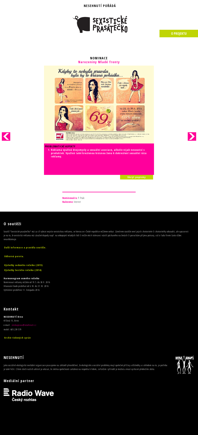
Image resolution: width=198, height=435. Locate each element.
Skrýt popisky (136, 177)
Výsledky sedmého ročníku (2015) (23, 265)
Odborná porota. (14, 256)
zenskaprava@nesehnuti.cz (24, 325)
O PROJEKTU (179, 33)
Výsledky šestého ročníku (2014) (23, 270)
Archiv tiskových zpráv (17, 337)
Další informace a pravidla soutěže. (25, 247)
